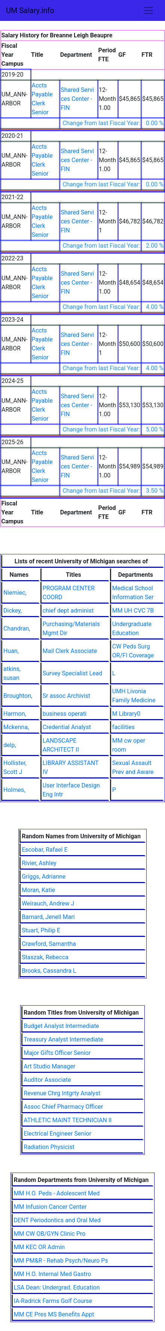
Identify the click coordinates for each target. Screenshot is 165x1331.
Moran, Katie (38, 890)
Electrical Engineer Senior (57, 1133)
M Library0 (126, 713)
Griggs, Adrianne (43, 876)
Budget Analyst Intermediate (61, 1026)
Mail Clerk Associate (70, 650)
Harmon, (14, 713)
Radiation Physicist (49, 1147)
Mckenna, (16, 727)
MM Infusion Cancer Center (50, 1206)
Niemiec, (15, 592)
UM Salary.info (30, 10)
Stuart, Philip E (41, 930)
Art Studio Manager (49, 1066)
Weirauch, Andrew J (48, 903)
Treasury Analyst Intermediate (63, 1039)
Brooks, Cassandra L (49, 970)
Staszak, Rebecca (45, 957)
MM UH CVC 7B (133, 610)
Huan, (11, 650)
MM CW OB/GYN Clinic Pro (50, 1233)
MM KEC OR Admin (39, 1247)
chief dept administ (68, 610)
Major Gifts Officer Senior (57, 1052)
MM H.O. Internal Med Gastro (52, 1274)
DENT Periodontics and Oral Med (57, 1220)
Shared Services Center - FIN (77, 98)
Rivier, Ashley (39, 863)
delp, (9, 745)
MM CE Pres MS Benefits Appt (54, 1314)
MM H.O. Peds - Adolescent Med (57, 1193)
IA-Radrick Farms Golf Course (53, 1300)
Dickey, (12, 610)
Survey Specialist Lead (72, 673)
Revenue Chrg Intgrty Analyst (62, 1093)
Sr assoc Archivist (67, 695)
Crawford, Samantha (49, 943)
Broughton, (17, 695)
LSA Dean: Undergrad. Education (57, 1287)
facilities (123, 727)
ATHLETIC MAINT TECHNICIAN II (67, 1120)
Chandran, (16, 628)
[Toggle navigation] (148, 10)
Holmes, (14, 789)
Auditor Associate (47, 1079)
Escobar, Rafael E (44, 849)
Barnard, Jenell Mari (48, 916)
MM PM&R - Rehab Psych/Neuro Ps (61, 1260)
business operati (64, 713)
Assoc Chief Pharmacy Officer (63, 1106)
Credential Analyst (67, 727)
